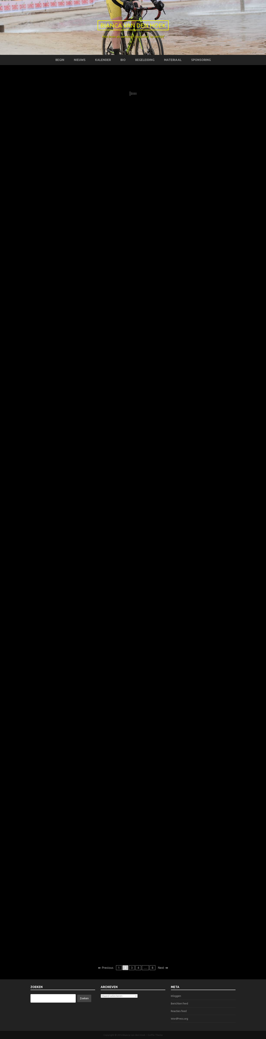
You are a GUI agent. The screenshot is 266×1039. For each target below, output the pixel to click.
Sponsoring (201, 60)
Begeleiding (144, 60)
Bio (123, 60)
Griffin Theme (155, 1035)
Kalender (103, 60)
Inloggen (176, 995)
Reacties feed (179, 1011)
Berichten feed (179, 1003)
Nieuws (80, 60)
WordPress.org (179, 1018)
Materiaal (173, 60)
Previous (105, 967)
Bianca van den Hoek (133, 25)
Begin (59, 60)
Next (163, 967)
